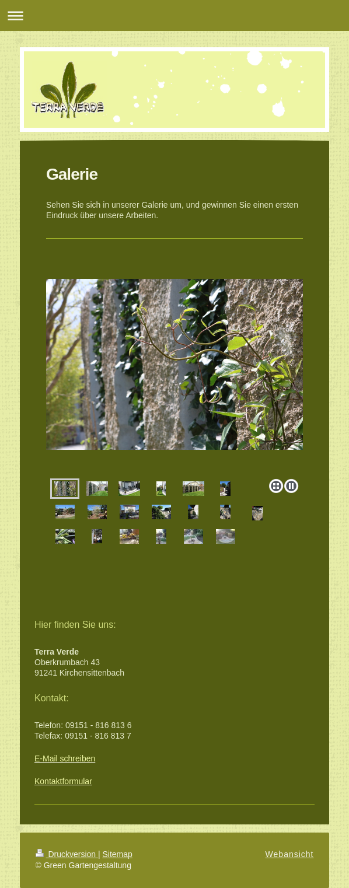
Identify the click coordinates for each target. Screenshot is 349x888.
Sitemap (117, 854)
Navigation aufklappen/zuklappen (174, 15)
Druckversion (67, 854)
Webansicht (290, 854)
